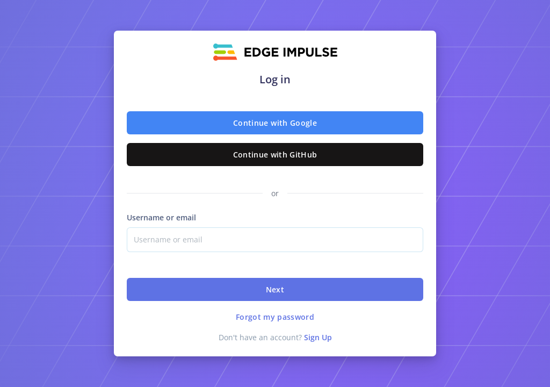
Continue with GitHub (275, 154)
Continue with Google (275, 123)
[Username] (275, 239)
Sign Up (318, 337)
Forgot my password (275, 317)
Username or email (161, 217)
